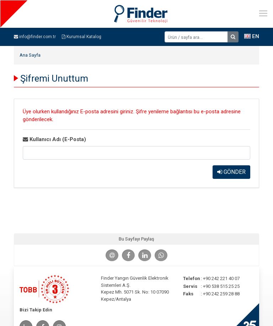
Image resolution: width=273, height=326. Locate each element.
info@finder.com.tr (35, 36)
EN (251, 36)
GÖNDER (231, 172)
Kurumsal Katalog (81, 36)
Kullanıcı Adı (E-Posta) (54, 139)
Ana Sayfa (30, 55)
